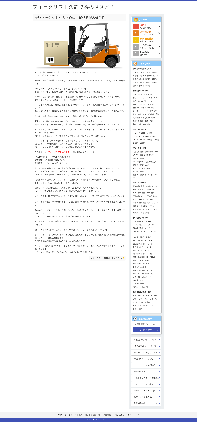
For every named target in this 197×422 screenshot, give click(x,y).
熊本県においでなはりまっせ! (147, 352)
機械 (134, 189)
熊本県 (141, 86)
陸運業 (135, 213)
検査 (155, 98)
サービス (141, 199)
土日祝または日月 (139, 284)
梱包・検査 (137, 124)
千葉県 (154, 72)
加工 (134, 104)
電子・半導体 (146, 186)
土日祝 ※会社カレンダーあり (144, 225)
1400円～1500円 (151, 136)
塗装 (152, 104)
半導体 (135, 203)
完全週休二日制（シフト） (143, 244)
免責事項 (107, 415)
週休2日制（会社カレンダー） (144, 270)
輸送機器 (142, 203)
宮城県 (141, 72)
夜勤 (139, 296)
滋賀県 (141, 82)
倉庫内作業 (148, 94)
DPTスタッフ (147, 209)
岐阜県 (141, 79)
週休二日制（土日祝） (141, 287)
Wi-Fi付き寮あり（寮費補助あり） (145, 162)
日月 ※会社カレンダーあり (143, 247)
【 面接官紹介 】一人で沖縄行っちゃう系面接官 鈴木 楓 (147, 346)
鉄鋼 (155, 196)
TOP (60, 415)
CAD (135, 121)
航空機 (151, 206)
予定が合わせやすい (146, 46)
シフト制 (136, 240)
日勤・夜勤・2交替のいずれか (144, 306)
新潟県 (149, 76)
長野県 (135, 79)
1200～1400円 (138, 136)
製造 (134, 94)
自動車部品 (137, 209)
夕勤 (134, 299)
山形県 (147, 72)
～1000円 (136, 133)
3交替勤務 (154, 296)
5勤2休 (135, 237)
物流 (152, 193)
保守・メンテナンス (140, 98)
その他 (141, 213)
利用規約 (78, 415)
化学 (143, 193)
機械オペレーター (139, 108)
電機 (139, 193)
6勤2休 (141, 237)
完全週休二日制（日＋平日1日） (145, 257)
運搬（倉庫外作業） (148, 118)
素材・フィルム (153, 203)
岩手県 (135, 72)
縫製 (151, 121)
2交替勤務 (146, 296)
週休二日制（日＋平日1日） (143, 274)
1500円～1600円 (139, 140)
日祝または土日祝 (139, 267)
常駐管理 (150, 108)
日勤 (134, 296)
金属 (139, 189)
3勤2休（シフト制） (140, 280)
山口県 (154, 82)
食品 (143, 189)
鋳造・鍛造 (147, 124)
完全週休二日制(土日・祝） (143, 254)
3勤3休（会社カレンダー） (143, 228)
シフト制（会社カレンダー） (143, 277)
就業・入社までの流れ (143, 397)
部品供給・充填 (153, 114)
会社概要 (68, 415)
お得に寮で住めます (146, 39)
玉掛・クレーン (150, 101)
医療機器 (136, 196)
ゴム (134, 193)
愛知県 (154, 79)
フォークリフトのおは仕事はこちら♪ (106, 258)
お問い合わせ (119, 415)
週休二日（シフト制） (141, 250)
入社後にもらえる (146, 33)
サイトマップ (133, 415)
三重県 (135, 82)
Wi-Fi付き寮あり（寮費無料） (144, 155)
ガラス (143, 196)
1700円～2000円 (139, 143)
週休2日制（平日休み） (141, 264)
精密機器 (136, 206)
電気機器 (136, 186)
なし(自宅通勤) (138, 172)
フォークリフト (143, 104)
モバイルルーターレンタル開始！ (147, 390)
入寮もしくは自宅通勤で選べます (145, 152)
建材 (134, 199)
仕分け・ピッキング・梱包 (143, 111)
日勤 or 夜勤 (137, 309)
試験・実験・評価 (139, 114)
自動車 (154, 186)
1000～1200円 (146, 133)
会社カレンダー (146, 240)
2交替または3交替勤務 (141, 302)
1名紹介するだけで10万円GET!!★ (147, 340)
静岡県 (147, 79)
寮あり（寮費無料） (140, 158)
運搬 (155, 111)
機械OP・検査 (143, 121)
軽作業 (140, 94)
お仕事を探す (146, 330)
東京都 (135, 76)
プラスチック (150, 199)
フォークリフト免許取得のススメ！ (147, 365)
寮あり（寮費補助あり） (142, 165)
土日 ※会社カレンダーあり (143, 221)
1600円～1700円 (153, 140)
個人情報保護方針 (93, 415)
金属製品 (144, 206)
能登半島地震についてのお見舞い (147, 403)
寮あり (148, 168)
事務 (150, 98)
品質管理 (136, 118)
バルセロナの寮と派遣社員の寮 (147, 378)
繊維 (148, 193)
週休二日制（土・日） (141, 260)
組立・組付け (138, 101)
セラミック (151, 189)
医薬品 (149, 196)
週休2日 (149, 237)
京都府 (147, 82)
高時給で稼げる (146, 26)
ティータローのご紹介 (143, 384)
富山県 (155, 76)
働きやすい (146, 53)
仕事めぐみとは (140, 371)
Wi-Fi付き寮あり (139, 168)
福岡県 (135, 86)
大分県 (147, 86)
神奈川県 (142, 76)
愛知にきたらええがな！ (144, 359)
